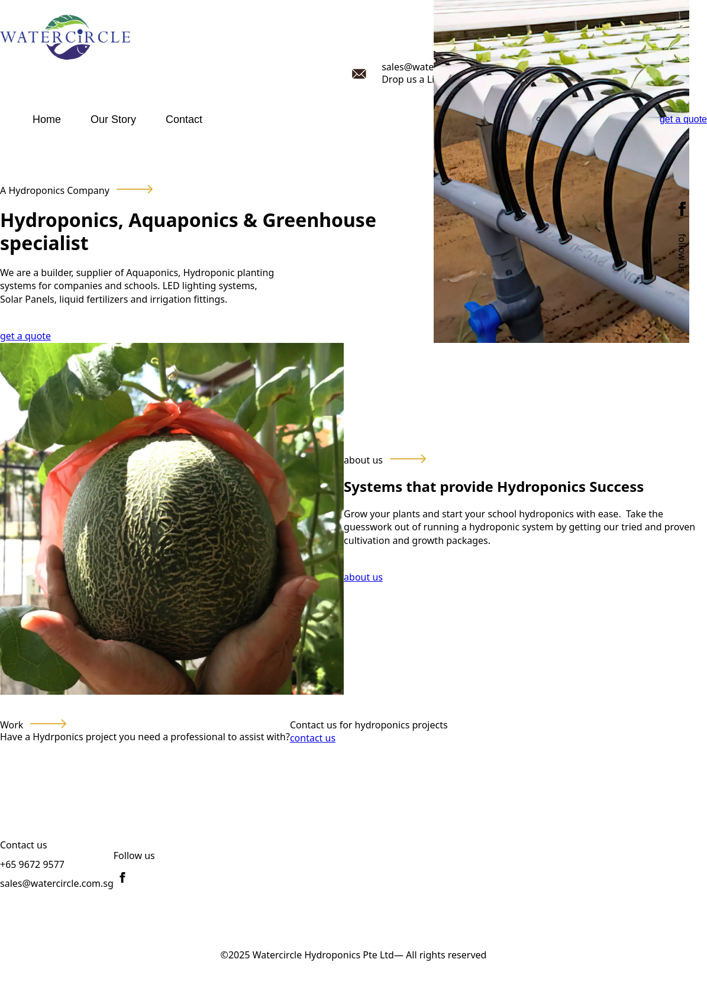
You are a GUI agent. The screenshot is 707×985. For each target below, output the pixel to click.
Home (47, 119)
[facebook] (682, 209)
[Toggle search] (539, 119)
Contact (184, 119)
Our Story (113, 119)
